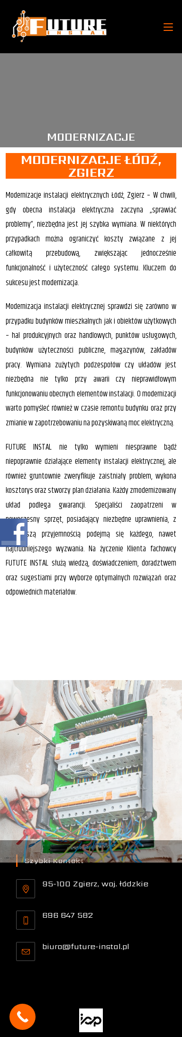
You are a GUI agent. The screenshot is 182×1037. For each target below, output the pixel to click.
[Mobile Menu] (168, 26)
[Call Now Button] (22, 1017)
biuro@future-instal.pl (85, 946)
